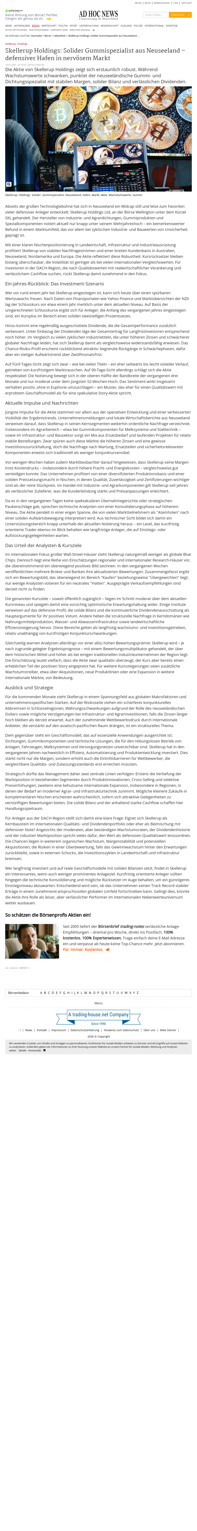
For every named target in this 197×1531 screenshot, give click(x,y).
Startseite (36, 35)
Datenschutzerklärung (85, 1030)
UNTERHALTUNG (89, 25)
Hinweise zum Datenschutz (121, 1030)
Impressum (58, 1030)
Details (22, 1050)
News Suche (177, 14)
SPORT (73, 25)
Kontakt (42, 1030)
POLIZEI (138, 25)
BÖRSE (36, 25)
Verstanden (34, 1050)
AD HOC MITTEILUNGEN (16, 30)
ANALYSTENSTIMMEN (39, 30)
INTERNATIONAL (154, 25)
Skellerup (10, 44)
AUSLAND (126, 25)
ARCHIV (138, 3)
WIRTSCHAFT (49, 25)
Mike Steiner (168, 1030)
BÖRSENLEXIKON (161, 3)
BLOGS (148, 3)
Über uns (149, 1030)
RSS (175, 3)
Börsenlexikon (18, 993)
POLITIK (63, 25)
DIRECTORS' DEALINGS (80, 30)
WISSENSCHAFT (110, 25)
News (28, 1030)
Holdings (22, 44)
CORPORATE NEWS (59, 30)
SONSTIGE (172, 25)
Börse (47, 35)
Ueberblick (59, 35)
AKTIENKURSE (22, 25)
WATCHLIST (187, 3)
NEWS (8, 25)
